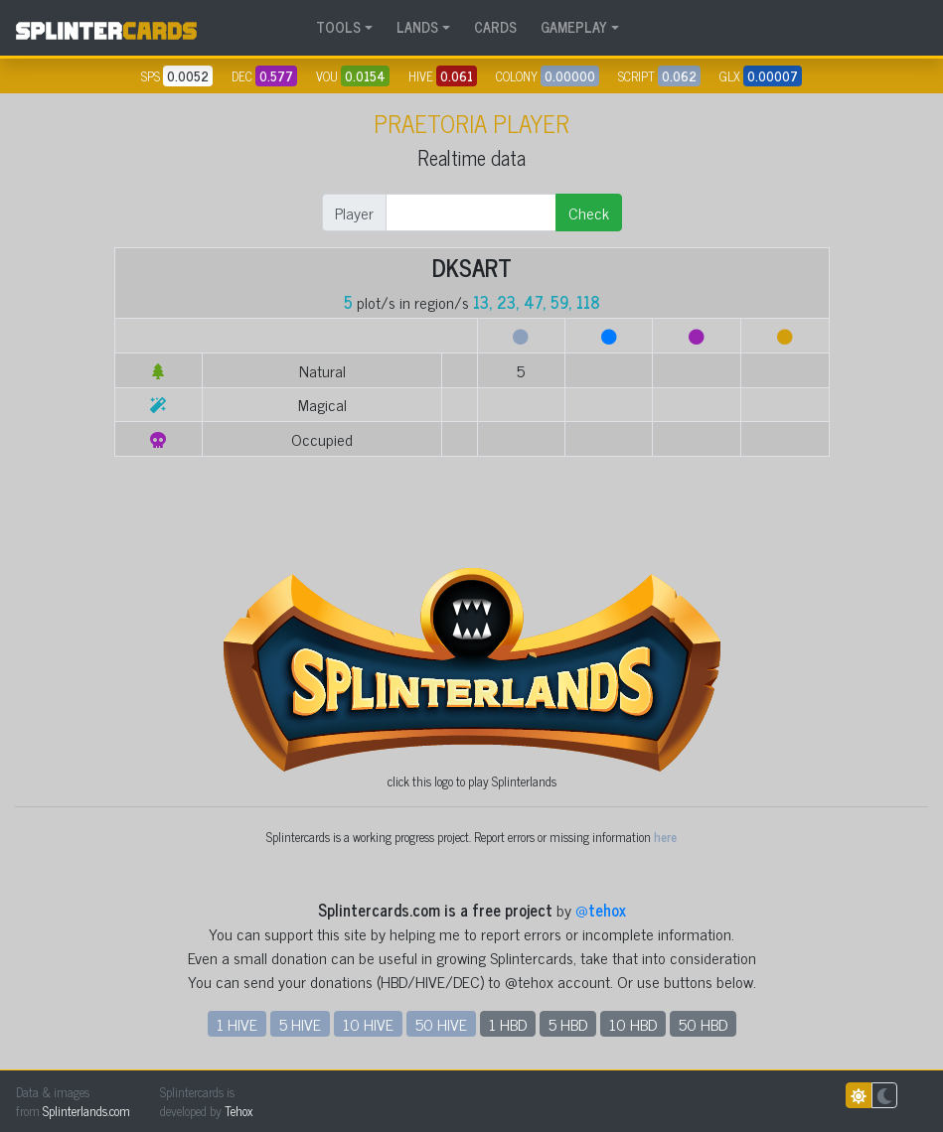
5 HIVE (300, 1024)
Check (588, 212)
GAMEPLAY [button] (574, 27)
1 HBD (508, 1024)
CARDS (495, 27)
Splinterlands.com (86, 1110)
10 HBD (633, 1024)
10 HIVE (368, 1024)
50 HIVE (441, 1024)
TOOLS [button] (338, 27)
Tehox (238, 1110)
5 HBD (568, 1024)
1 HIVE (237, 1024)
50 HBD (703, 1024)
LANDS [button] (417, 27)
